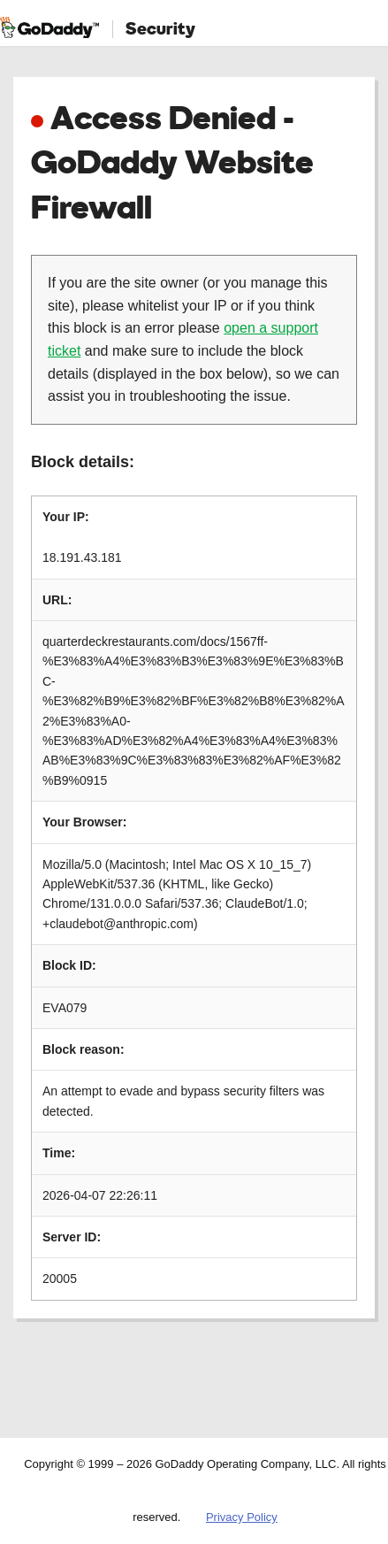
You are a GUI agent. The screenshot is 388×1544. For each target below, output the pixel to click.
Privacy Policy (242, 1517)
